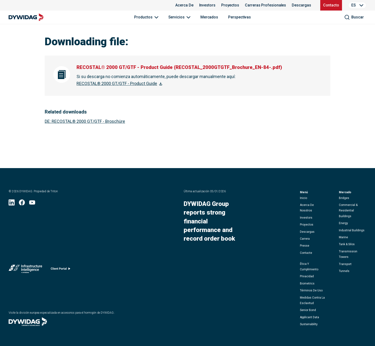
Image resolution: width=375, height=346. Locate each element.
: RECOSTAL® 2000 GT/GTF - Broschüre (85, 121)
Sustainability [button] (309, 324)
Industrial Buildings (351, 230)
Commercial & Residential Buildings (348, 210)
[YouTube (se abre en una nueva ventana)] (32, 203)
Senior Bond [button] (308, 310)
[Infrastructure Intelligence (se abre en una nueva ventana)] (25, 270)
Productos (143, 17)
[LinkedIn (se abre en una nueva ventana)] (12, 203)
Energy (343, 223)
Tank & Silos (347, 244)
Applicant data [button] (309, 317)
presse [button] (304, 245)
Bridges (344, 198)
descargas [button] (307, 231)
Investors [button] (306, 217)
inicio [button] (303, 198)
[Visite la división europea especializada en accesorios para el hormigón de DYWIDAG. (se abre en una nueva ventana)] (28, 324)
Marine (343, 237)
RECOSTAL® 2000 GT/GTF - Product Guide (117, 83)
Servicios (176, 17)
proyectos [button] (306, 224)
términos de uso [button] (311, 290)
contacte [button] (306, 253)
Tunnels (344, 271)
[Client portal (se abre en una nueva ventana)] (60, 269)
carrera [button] (305, 238)
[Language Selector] (357, 5)
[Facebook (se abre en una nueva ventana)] (22, 203)
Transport (345, 264)
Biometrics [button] (307, 283)
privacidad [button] (307, 276)
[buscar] (354, 17)
